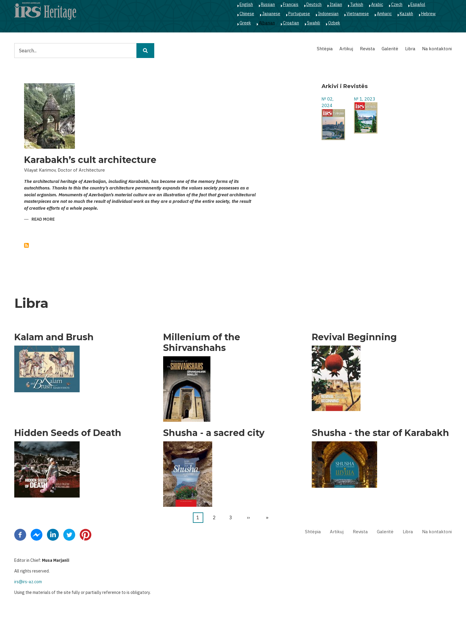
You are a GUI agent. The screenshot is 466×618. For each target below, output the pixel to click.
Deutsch (314, 4)
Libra (410, 48)
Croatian (291, 23)
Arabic (377, 4)
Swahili (313, 23)
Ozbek (334, 23)
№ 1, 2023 (364, 99)
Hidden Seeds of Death (67, 433)
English (246, 4)
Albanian (267, 23)
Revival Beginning (354, 337)
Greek (245, 23)
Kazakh (406, 13)
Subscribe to (26, 245)
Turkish (356, 4)
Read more (43, 219)
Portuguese (299, 13)
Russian (268, 4)
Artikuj (346, 48)
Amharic (384, 13)
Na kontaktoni (437, 48)
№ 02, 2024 (327, 102)
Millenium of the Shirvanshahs (201, 342)
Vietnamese (358, 13)
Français (290, 4)
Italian (336, 4)
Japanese (271, 13)
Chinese (247, 13)
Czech (396, 4)
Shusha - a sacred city (214, 433)
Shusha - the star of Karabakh (380, 433)
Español (417, 4)
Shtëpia (325, 48)
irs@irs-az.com (28, 581)
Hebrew (428, 13)
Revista (367, 48)
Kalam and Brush (54, 337)
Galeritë (390, 48)
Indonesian (328, 13)
